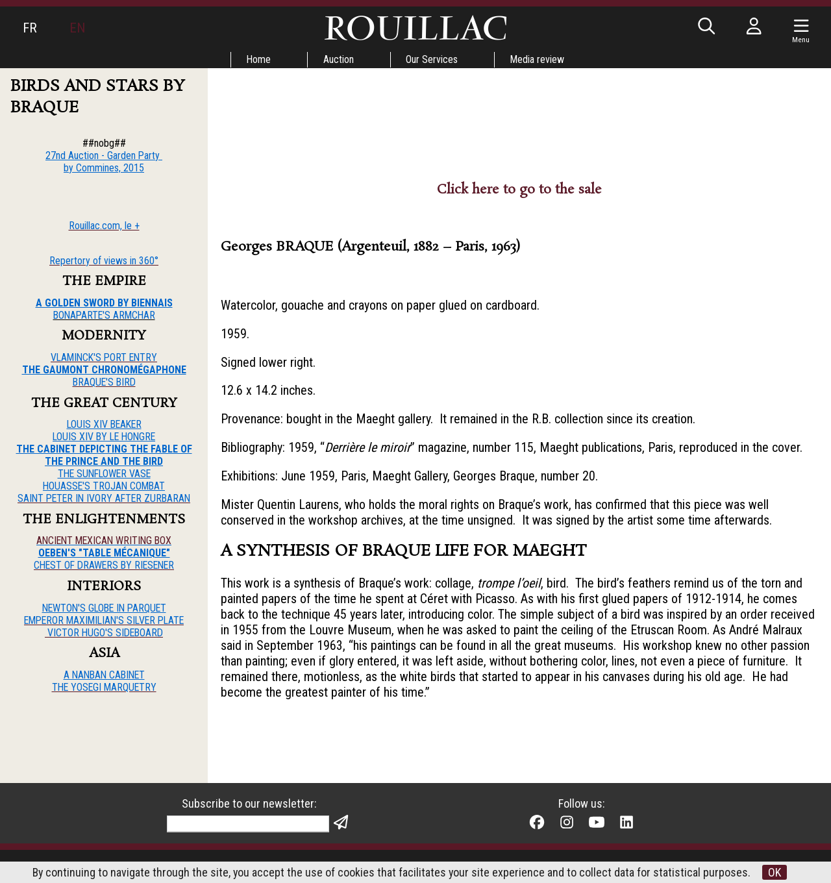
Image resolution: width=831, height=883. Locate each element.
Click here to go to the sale (519, 189)
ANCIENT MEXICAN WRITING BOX (104, 541)
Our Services (432, 59)
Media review (538, 59)
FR (30, 28)
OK (775, 872)
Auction (338, 59)
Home (258, 59)
